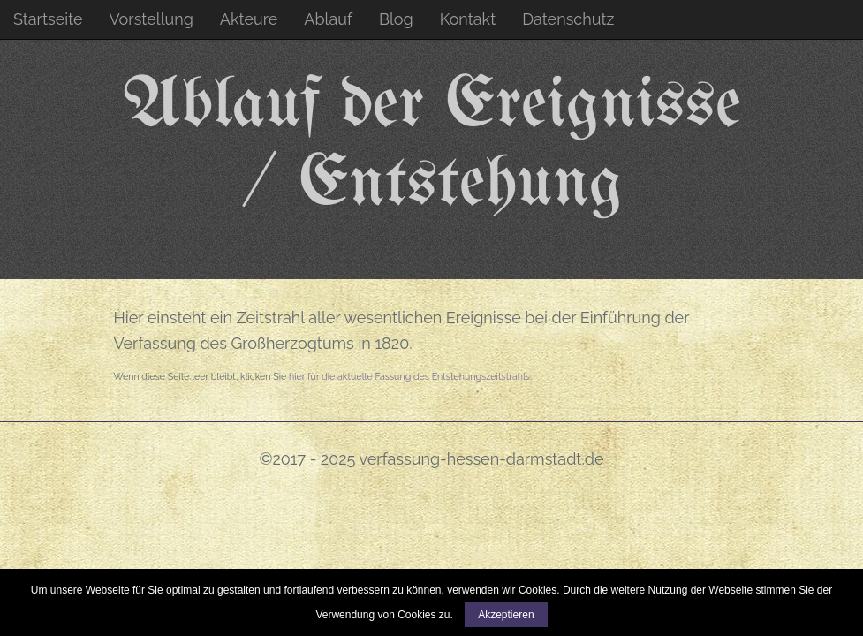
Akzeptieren (506, 615)
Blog (396, 19)
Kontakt (468, 19)
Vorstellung (151, 19)
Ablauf (328, 19)
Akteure (248, 19)
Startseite (48, 19)
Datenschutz (568, 19)
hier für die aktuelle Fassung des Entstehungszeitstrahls (409, 376)
